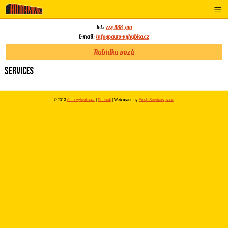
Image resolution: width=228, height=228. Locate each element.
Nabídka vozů (114, 52)
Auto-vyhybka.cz (81, 100)
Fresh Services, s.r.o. (156, 100)
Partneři (104, 100)
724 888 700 (118, 27)
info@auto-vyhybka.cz (122, 36)
